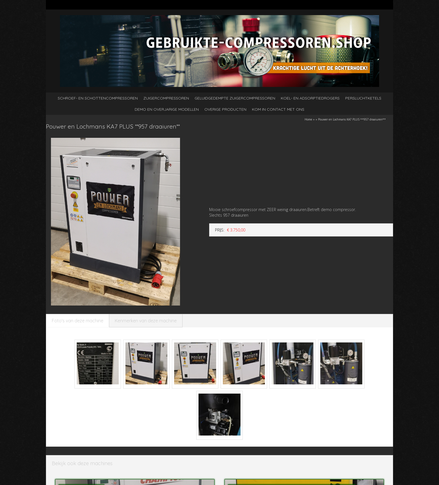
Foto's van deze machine (77, 320)
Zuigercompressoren (166, 98)
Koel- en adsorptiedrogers (310, 98)
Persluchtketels (363, 98)
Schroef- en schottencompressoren (98, 98)
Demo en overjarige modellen (167, 109)
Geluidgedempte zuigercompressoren (235, 98)
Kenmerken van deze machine (146, 320)
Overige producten (225, 109)
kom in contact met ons (278, 109)
